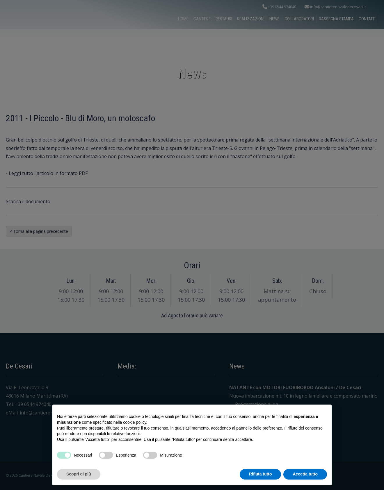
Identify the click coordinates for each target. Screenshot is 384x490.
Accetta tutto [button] (305, 474)
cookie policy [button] (134, 422)
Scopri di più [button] (78, 474)
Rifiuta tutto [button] (260, 474)
